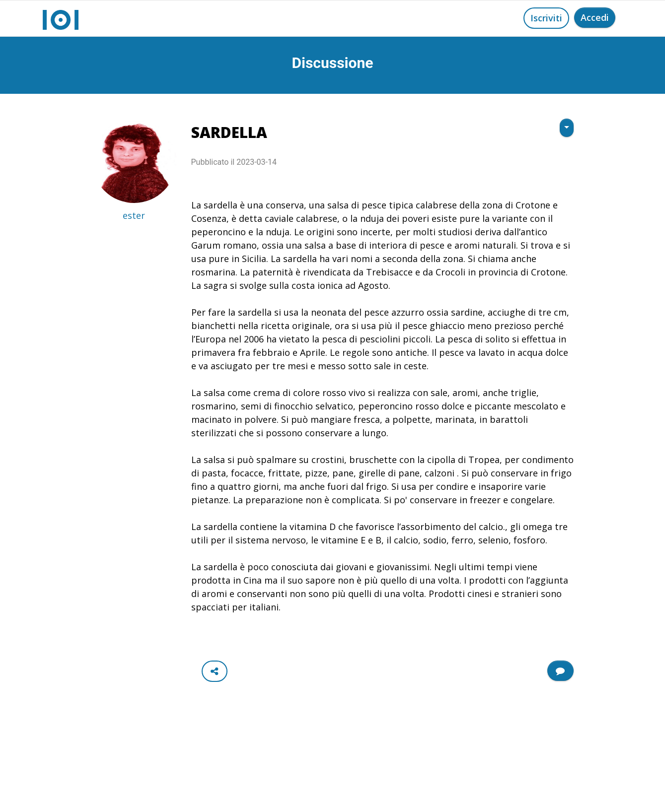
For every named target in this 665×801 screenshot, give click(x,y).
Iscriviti (546, 18)
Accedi (595, 17)
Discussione (332, 62)
